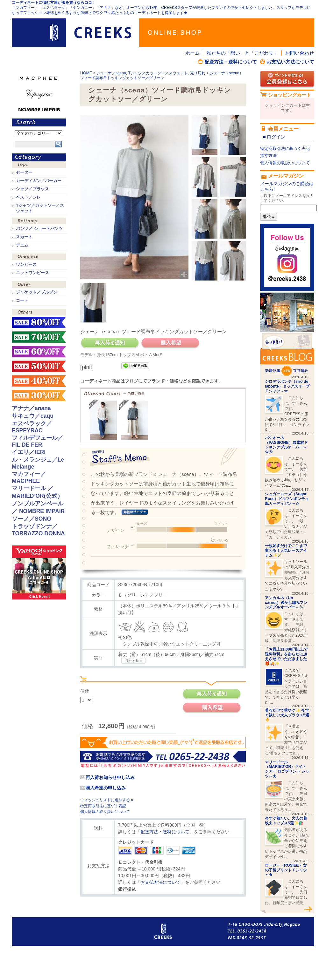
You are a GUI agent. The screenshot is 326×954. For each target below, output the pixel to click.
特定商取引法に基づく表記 (103, 806)
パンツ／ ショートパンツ (39, 229)
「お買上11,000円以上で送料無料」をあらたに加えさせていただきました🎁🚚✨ (286, 656)
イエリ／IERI (29, 452)
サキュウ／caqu (32, 416)
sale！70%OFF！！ (39, 337)
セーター (24, 172)
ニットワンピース (32, 273)
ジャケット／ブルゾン (36, 292)
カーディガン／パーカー (38, 181)
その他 (39, 313)
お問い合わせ (299, 53)
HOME (86, 73)
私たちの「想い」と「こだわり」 (242, 53)
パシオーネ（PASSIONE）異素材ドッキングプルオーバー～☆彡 (286, 445)
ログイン (276, 136)
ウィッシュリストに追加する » (106, 800)
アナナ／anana (31, 408)
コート (22, 300)
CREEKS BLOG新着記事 (287, 354)
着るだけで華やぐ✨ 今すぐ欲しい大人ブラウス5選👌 (287, 715)
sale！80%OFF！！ (39, 322)
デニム (22, 245)
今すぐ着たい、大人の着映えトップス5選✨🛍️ (286, 820)
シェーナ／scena (111, 73)
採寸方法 (268, 155)
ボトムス (39, 222)
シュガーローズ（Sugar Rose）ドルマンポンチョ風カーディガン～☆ (287, 499)
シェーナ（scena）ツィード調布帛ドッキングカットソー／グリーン (161, 75)
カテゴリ (39, 157)
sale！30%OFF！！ (39, 395)
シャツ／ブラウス (32, 189)
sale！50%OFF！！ (39, 366)
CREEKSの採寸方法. (133, 661)
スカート (24, 237)
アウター (39, 285)
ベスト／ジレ (28, 197)
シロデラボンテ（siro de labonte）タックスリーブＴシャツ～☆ (287, 386)
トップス (39, 165)
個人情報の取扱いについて (285, 162)
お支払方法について (160, 882)
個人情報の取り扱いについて (105, 811)
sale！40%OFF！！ (39, 381)
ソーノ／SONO (31, 519)
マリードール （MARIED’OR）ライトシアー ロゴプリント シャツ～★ (287, 769)
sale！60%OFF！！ (39, 351)
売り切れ (197, 73)
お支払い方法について (290, 61)
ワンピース (39, 257)
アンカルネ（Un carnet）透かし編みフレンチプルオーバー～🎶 (286, 603)
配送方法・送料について (230, 61)
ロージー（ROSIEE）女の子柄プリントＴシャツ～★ (286, 870)
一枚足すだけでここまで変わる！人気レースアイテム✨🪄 (286, 551)
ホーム (192, 53)
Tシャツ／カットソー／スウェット (158, 73)
